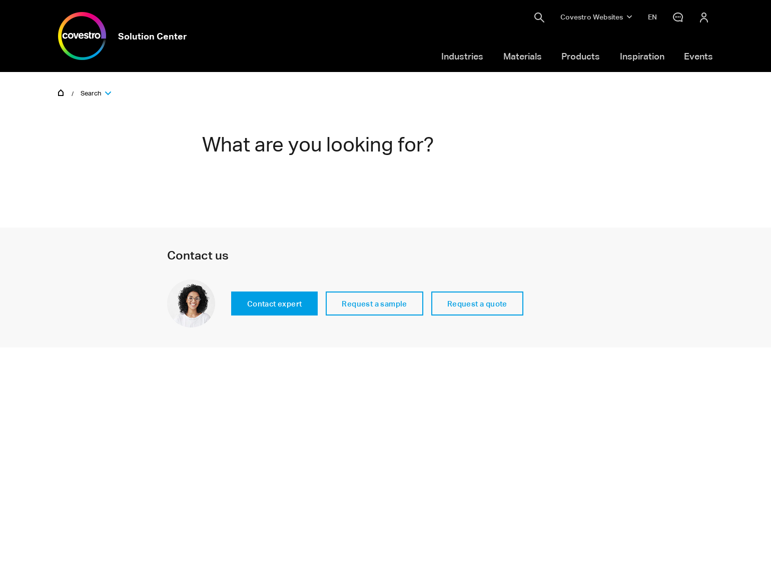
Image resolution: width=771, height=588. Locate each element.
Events (698, 56)
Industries (462, 56)
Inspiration (642, 56)
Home (61, 92)
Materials (522, 56)
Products (580, 56)
